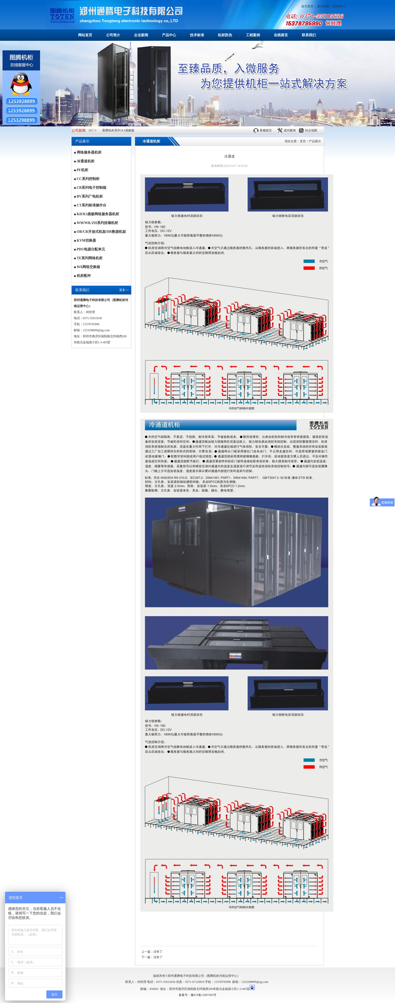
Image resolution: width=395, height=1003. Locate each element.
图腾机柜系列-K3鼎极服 (118, 130)
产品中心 (169, 35)
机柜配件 (84, 276)
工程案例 (253, 35)
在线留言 (281, 35)
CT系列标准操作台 (91, 205)
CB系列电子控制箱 (91, 188)
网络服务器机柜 (89, 152)
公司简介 (113, 35)
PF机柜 (82, 170)
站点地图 (311, 130)
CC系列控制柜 (88, 179)
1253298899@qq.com (254, 982)
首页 (303, 141)
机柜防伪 (225, 35)
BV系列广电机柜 (90, 196)
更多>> (124, 290)
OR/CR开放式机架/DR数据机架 (101, 232)
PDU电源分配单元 (91, 249)
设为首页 (307, 6)
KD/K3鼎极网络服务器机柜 (98, 214)
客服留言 (266, 130)
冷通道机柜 (85, 161)
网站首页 (85, 35)
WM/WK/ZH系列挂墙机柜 (97, 223)
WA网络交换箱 (88, 267)
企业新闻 (141, 35)
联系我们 (339, 6)
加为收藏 (323, 6)
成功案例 (290, 130)
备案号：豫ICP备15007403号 (198, 995)
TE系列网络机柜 (90, 258)
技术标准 (197, 35)
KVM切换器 (86, 240)
